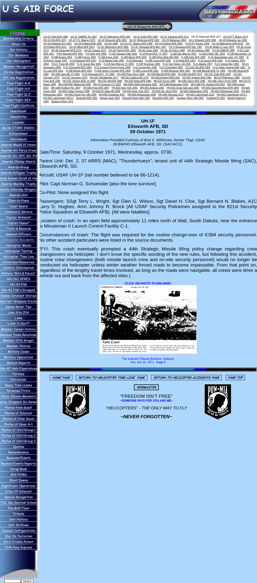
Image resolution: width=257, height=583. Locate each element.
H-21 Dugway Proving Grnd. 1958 (112, 67)
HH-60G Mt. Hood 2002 (164, 91)
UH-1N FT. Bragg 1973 (235, 36)
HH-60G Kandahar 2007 (112, 94)
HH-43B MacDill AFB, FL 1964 (209, 71)
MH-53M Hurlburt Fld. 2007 (65, 88)
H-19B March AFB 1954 (134, 57)
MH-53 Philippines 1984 (226, 77)
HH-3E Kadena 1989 (198, 50)
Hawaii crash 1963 (110, 98)
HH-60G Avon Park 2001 (136, 91)
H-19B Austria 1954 (61, 57)
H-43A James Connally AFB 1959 (112, 71)
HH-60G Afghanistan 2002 (194, 91)
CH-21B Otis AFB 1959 (197, 67)
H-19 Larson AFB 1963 (210, 60)
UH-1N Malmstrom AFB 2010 (227, 43)
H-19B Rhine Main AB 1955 (164, 57)
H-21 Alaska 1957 (202, 64)
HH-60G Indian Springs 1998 (73, 91)
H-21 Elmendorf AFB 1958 (77, 67)
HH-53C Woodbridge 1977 (104, 77)
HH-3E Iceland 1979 (95, 50)
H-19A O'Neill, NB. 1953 (212, 54)
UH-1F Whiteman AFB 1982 (144, 40)
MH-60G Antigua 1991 (152, 88)
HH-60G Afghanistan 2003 (225, 91)
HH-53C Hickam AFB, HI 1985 (79, 81)
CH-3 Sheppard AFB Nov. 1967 (186, 47)
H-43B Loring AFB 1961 (146, 71)
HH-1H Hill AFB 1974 (54, 40)
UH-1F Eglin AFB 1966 (55, 36)
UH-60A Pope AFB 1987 (96, 88)
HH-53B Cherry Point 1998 (222, 81)
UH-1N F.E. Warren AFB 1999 (136, 43)
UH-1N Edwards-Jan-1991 (233, 40)
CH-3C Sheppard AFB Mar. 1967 (148, 47)
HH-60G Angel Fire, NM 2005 (81, 94)
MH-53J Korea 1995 (165, 81)
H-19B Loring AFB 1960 (158, 60)
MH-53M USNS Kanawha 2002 (140, 84)
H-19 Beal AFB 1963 (184, 60)
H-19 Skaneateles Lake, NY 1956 (226, 57)
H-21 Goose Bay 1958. (227, 64)
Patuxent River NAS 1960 (136, 98)
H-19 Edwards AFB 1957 (83, 60)
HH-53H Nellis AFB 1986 (137, 81)
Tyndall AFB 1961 (215, 98)
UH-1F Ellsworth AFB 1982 (112, 40)
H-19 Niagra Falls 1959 (111, 60)
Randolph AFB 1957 (163, 98)
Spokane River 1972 (62, 101)
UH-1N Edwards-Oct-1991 (57, 43)
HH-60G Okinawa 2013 (170, 94)
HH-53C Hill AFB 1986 (110, 81)
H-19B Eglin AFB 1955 (193, 57)
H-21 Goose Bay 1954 (89, 64)
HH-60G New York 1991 (125, 88)
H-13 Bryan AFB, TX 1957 (154, 54)
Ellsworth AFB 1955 (86, 98)
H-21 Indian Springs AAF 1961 (229, 67)
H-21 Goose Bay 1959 (145, 67)
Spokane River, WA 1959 (190, 98)
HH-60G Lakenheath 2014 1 (232, 94)
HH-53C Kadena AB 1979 (135, 77)
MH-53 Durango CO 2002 (107, 84)
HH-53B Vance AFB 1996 (191, 81)
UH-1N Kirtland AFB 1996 (88, 43)
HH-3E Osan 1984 (148, 50)
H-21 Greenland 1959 (171, 67)
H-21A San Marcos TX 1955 (119, 64)
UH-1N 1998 (111, 43)
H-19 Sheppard (134, 60)
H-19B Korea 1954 (108, 57)
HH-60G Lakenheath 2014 (200, 94)
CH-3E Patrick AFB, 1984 (122, 50)
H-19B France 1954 (85, 57)
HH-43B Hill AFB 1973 (190, 74)
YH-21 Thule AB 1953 (63, 64)
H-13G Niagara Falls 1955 (123, 54)
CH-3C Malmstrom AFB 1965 (112, 47)
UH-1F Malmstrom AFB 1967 (115, 36)
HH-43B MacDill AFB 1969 (161, 74)
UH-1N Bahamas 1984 (174, 40)
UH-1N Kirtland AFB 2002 (169, 43)
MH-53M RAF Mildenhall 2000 (74, 84)
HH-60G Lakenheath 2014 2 (58, 98)
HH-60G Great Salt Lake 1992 (183, 88)
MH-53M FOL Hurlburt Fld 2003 (208, 84)
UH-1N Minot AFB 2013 (82, 47)
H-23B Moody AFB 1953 (79, 71)
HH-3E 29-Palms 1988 (172, 50)
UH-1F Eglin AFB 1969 (145, 36)
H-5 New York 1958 (95, 54)
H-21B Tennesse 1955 (148, 64)
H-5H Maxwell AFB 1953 (70, 54)
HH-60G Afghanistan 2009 (141, 94)
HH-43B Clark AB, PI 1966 (65, 74)
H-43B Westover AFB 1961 (175, 71)
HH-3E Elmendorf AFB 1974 (66, 50)
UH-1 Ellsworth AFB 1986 (202, 40)
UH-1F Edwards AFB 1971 (174, 36)
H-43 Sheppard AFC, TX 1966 (98, 74)
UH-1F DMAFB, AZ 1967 (83, 36)
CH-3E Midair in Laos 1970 (219, 47)
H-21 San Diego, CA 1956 (177, 64)
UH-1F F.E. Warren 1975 (82, 40)
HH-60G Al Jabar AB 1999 (106, 91)
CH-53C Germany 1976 (74, 77)
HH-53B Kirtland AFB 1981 (165, 77)
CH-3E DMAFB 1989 (223, 50)
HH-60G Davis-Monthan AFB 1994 (220, 88)
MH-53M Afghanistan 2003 (174, 84)
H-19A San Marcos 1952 (183, 54)
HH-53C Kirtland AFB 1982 (197, 77)
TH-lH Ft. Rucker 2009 (197, 43)
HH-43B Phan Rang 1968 (130, 74)
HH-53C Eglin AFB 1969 (217, 74)
